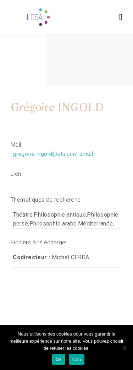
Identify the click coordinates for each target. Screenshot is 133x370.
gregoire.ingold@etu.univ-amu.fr (54, 154)
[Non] (124, 347)
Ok (59, 359)
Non (76, 359)
